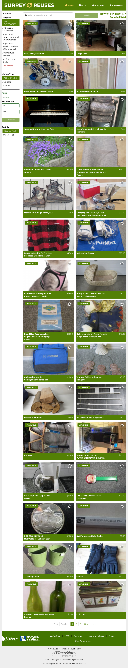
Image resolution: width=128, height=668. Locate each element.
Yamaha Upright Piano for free (39, 129)
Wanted (6, 85)
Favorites (116, 5)
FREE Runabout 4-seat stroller (39, 91)
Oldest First (8, 135)
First (56, 624)
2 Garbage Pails (31, 576)
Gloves (79, 576)
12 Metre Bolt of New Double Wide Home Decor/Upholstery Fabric (91, 172)
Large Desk (81, 53)
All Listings (10, 78)
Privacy (111, 636)
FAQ (67, 636)
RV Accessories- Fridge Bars (90, 417)
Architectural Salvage (8, 54)
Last (94, 624)
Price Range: (8, 101)
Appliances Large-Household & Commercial (10, 37)
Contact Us (55, 636)
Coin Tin (80, 614)
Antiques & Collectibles (7, 29)
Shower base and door (87, 91)
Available (6, 82)
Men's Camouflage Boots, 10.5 (38, 213)
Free (5, 97)
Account (98, 5)
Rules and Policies (95, 636)
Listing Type (8, 74)
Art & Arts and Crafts (9, 60)
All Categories (10, 22)
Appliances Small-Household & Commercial (10, 46)
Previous (65, 624)
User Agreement (83, 641)
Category (6, 17)
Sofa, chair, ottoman (34, 53)
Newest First (10, 131)
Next (86, 624)
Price (4, 93)
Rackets (28, 455)
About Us (78, 636)
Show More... (8, 65)
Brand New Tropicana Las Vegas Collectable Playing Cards (37, 337)
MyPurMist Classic (85, 253)
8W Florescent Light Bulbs (89, 536)
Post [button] (83, 5)
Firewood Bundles (33, 417)
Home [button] (69, 5)
